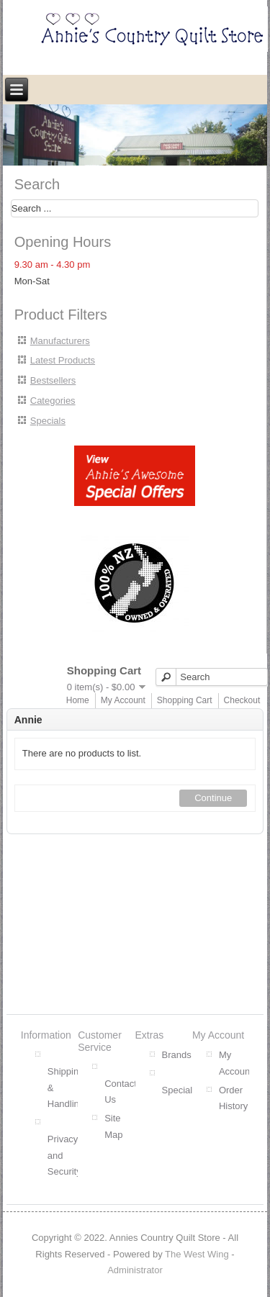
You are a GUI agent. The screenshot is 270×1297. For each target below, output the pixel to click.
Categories (53, 400)
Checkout (242, 700)
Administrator (135, 1270)
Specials (48, 420)
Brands (177, 1054)
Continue (213, 797)
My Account (123, 700)
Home (77, 700)
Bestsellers (53, 380)
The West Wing (197, 1254)
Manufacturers (60, 340)
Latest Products (62, 360)
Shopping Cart (184, 700)
